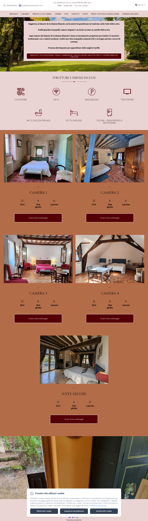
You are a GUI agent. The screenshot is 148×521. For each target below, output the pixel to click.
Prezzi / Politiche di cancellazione (105, 14)
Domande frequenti (130, 14)
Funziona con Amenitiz (74, 520)
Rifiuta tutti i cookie (44, 511)
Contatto (75, 14)
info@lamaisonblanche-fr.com (32, 5)
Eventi (85, 14)
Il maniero (25, 14)
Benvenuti (14, 14)
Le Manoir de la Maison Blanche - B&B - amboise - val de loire (73, 4)
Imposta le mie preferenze (74, 511)
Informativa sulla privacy (97, 506)
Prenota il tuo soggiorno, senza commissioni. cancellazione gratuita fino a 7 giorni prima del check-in (74, 56)
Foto (66, 14)
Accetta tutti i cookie (104, 511)
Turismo (58, 14)
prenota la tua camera (42, 14)
